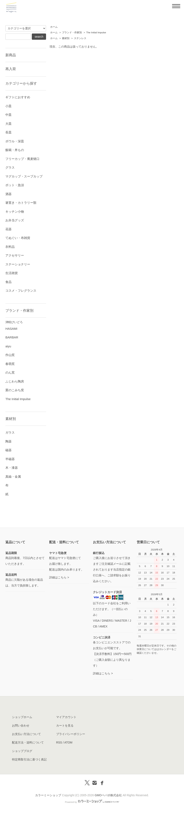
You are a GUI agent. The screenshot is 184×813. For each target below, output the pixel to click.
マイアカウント (66, 717)
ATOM (68, 742)
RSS (59, 742)
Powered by (92, 802)
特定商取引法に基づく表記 (29, 759)
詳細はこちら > (59, 577)
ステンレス (80, 38)
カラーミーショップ (48, 795)
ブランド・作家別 (72, 32)
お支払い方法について (26, 734)
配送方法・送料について (28, 742)
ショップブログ (22, 751)
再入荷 (10, 69)
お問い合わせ (20, 725)
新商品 (10, 55)
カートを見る (65, 725)
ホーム (54, 26)
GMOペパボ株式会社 (108, 795)
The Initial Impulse (96, 32)
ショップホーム (22, 717)
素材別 (65, 38)
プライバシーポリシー (70, 734)
